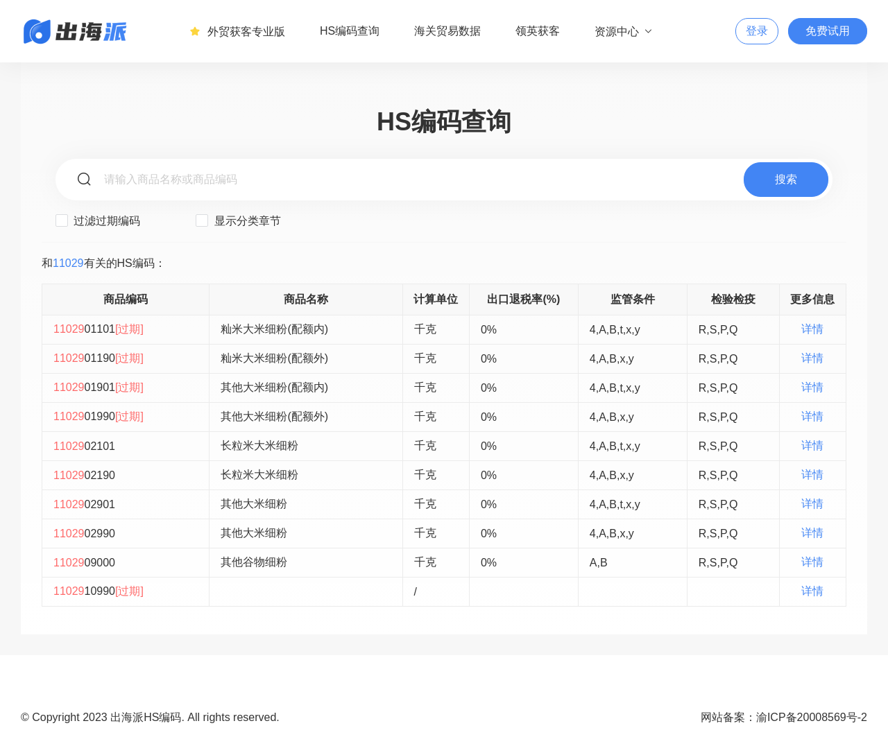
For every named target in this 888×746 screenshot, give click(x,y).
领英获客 (537, 31)
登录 (757, 31)
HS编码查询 (349, 31)
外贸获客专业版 (237, 31)
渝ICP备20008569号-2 (811, 717)
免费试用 (827, 31)
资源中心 (624, 31)
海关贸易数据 (447, 31)
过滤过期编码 (98, 220)
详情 (812, 329)
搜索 (786, 179)
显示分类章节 (238, 220)
